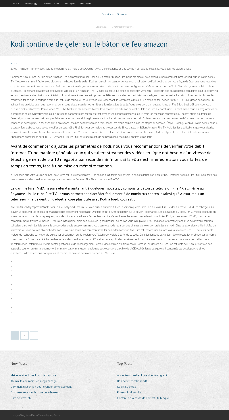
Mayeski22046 (51, 3)
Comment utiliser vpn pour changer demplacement (41, 386)
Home (16, 3)
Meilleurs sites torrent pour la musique (33, 375)
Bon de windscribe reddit (132, 381)
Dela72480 (69, 3)
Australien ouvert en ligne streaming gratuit (142, 375)
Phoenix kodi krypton (129, 392)
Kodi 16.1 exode (126, 386)
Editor (14, 63)
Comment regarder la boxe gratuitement (34, 392)
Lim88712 (101, 26)
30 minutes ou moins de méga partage (34, 381)
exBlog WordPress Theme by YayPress (38, 415)
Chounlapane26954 (123, 26)
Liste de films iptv (21, 398)
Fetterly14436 (31, 3)
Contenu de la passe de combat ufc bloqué (143, 398)
